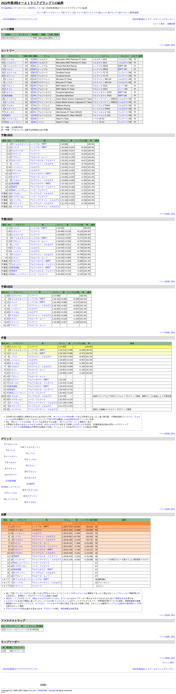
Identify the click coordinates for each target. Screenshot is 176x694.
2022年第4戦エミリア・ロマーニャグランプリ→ (153, 19)
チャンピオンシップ (54, 12)
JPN (34, 96)
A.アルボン (9, 105)
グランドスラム (38, 596)
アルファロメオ (99, 112)
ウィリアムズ (98, 105)
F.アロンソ (9, 86)
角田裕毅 (9, 96)
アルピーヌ (97, 86)
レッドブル (97, 66)
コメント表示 (159, 24)
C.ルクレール (10, 73)
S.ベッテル (9, 102)
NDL (35, 66)
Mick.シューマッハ (13, 122)
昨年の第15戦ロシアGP (131, 603)
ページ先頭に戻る (167, 45)
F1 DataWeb (6, 8)
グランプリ (114, 12)
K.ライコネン (84, 419)
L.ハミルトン (10, 63)
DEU (35, 102)
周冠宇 (8, 115)
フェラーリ (97, 73)
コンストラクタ (92, 12)
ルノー (121, 86)
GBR (35, 59)
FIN (34, 112)
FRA (35, 89)
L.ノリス (8, 82)
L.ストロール (10, 99)
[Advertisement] (92, 680)
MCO (35, 73)
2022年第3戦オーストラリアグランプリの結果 (32, 3)
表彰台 (119, 598)
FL (139, 593)
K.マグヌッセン (11, 119)
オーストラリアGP (61, 417)
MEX (35, 69)
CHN (35, 115)
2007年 (73, 419)
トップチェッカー (121, 593)
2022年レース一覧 (36, 8)
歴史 (133, 12)
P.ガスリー (9, 92)
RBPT (120, 66)
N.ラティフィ (10, 109)
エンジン (104, 12)
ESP (35, 76)
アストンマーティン (101, 99)
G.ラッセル (10, 59)
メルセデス (97, 59)
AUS (35, 79)
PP (15, 419)
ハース (96, 119)
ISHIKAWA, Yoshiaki (47, 690)
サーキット (125, 12)
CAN (35, 99)
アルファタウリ (99, 92)
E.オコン (8, 89)
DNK (35, 119)
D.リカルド (10, 79)
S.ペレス (8, 69)
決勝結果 (171, 24)
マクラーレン (98, 79)
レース (41, 12)
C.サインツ (10, 76)
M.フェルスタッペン (14, 66)
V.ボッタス (9, 112)
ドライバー (79, 12)
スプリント (69, 12)
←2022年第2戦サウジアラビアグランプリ (19, 19)
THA (35, 105)
